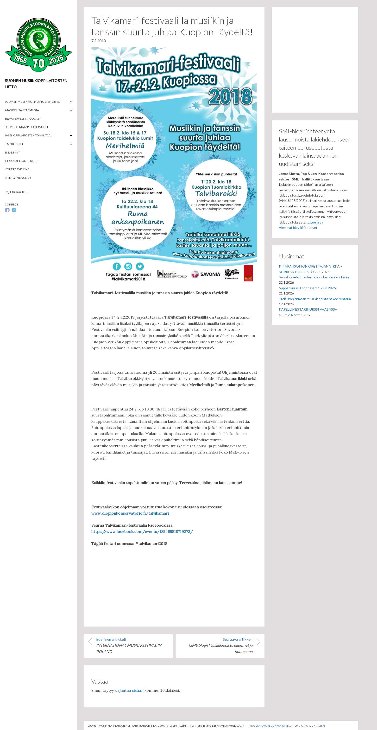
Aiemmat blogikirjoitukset (298, 227)
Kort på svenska (17, 169)
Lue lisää (316, 222)
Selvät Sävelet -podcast (23, 118)
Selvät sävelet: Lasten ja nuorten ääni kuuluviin (314, 277)
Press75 (320, 725)
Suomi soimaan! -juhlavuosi (26, 127)
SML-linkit (12, 152)
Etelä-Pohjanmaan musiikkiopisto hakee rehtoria (315, 299)
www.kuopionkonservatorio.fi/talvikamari (130, 513)
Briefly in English (18, 177)
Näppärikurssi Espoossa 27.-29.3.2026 (307, 288)
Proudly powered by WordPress (270, 725)
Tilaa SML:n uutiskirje (21, 161)
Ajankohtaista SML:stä (22, 110)
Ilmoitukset (14, 144)
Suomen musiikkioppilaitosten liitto (32, 101)
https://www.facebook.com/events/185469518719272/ (142, 531)
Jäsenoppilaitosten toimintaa (27, 135)
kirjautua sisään (129, 690)
